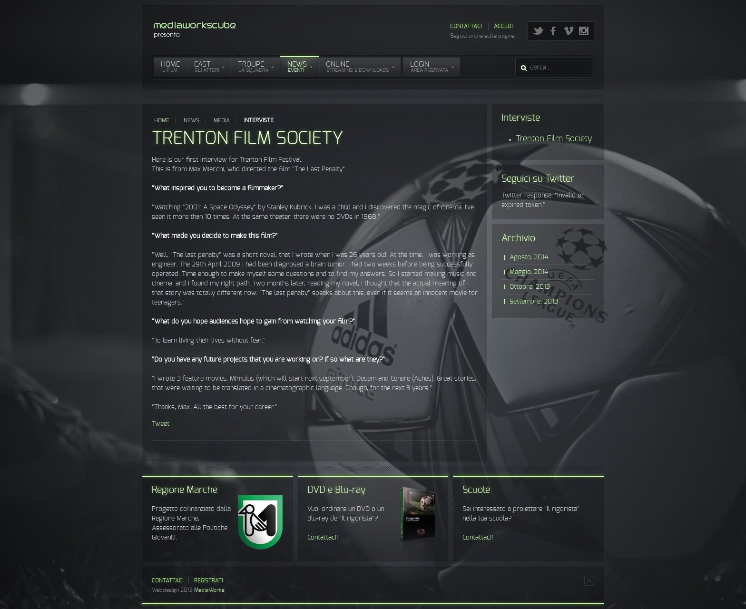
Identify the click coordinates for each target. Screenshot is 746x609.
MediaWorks (209, 590)
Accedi (503, 26)
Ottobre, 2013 (530, 287)
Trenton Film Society (247, 139)
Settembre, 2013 (534, 301)
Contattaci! (322, 537)
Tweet (160, 424)
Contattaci (465, 26)
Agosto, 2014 (529, 257)
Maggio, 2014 (529, 272)
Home (161, 120)
